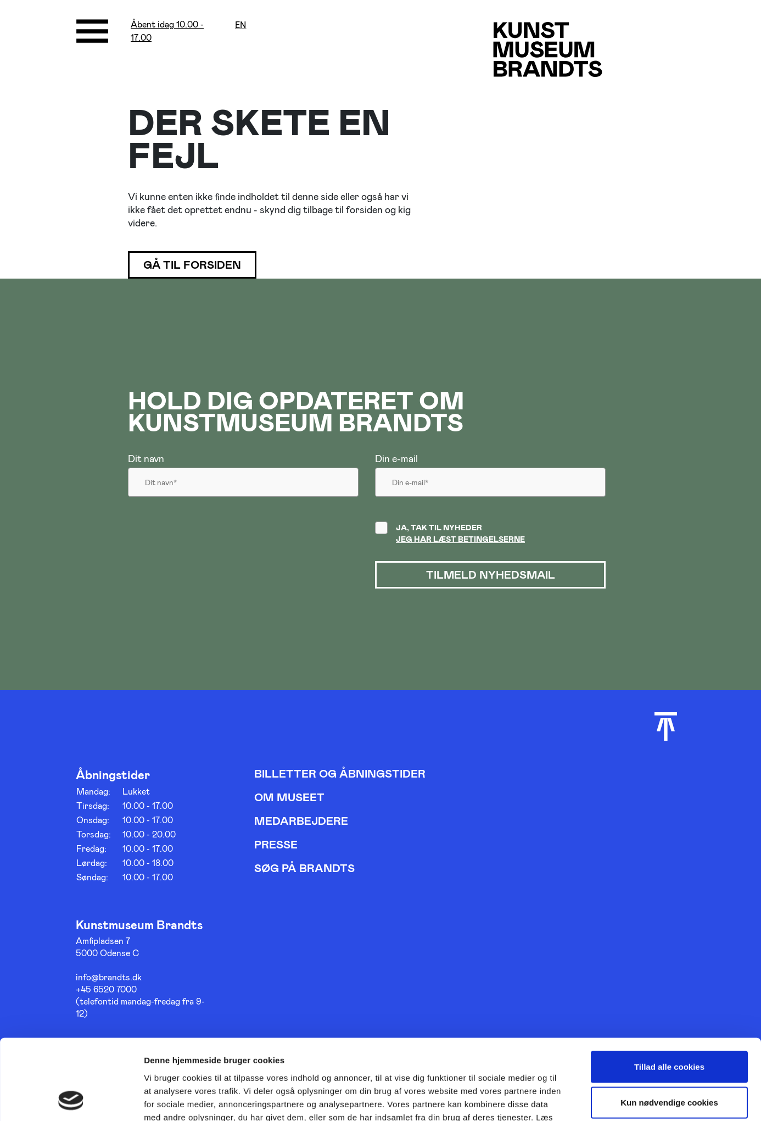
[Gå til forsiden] (547, 49)
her (173, 1054)
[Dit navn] (243, 485)
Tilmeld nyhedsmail (490, 574)
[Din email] (490, 485)
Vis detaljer (571, 1099)
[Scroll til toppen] (665, 726)
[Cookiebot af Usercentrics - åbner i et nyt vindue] (71, 1099)
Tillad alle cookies (669, 991)
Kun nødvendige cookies (669, 1027)
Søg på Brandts (304, 867)
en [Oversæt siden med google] (241, 25)
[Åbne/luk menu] (92, 31)
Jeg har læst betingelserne (460, 538)
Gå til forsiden (192, 264)
